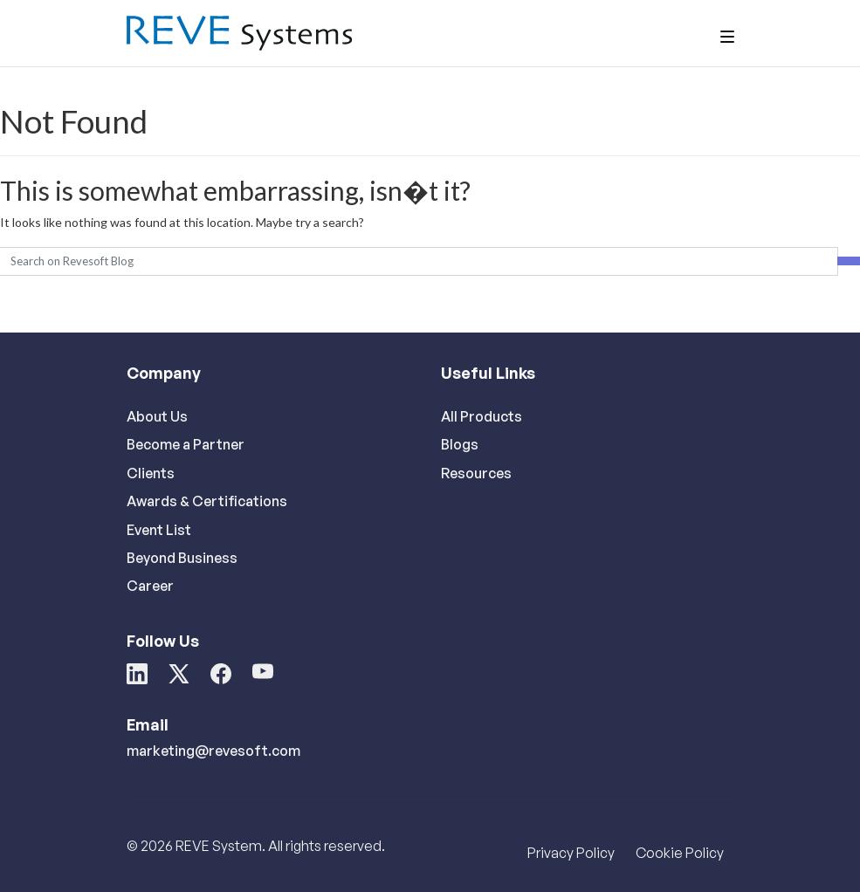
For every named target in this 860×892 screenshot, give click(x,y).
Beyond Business (182, 557)
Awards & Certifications (207, 501)
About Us (157, 416)
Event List (159, 530)
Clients (151, 473)
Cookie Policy (680, 852)
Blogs (459, 444)
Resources (476, 473)
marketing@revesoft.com (213, 750)
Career (150, 585)
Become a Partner (185, 444)
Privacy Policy (571, 852)
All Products (481, 416)
